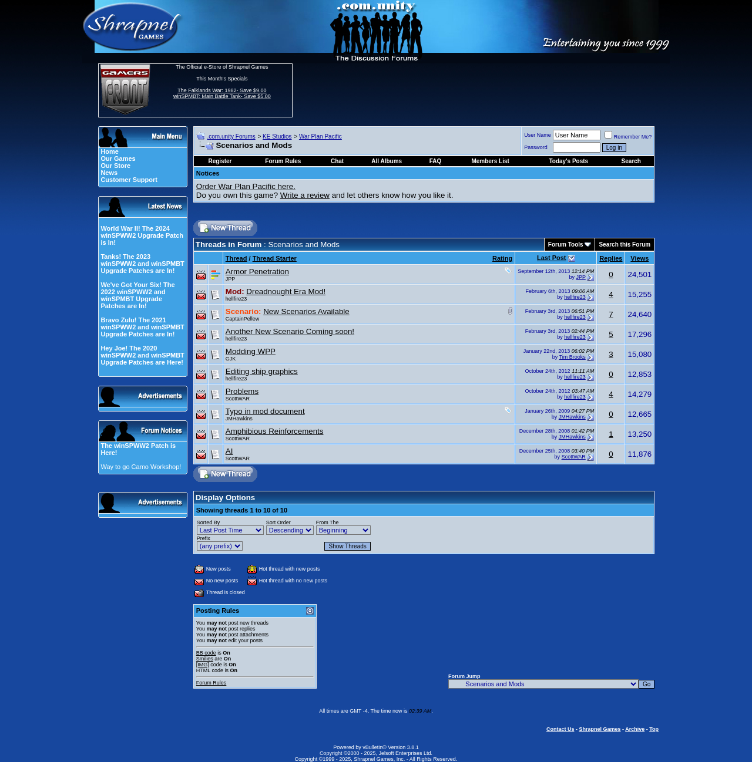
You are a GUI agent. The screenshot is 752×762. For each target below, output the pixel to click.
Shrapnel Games (599, 729)
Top (654, 729)
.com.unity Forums (231, 136)
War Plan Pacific (320, 136)
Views (639, 258)
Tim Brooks (572, 357)
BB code (206, 653)
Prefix (203, 538)
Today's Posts (568, 161)
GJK (231, 359)
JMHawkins (239, 419)
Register (219, 161)
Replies (610, 258)
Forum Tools (565, 244)
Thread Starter (275, 258)
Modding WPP (251, 351)
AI (229, 451)
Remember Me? (628, 137)
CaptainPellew (243, 319)
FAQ (435, 161)
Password (536, 147)
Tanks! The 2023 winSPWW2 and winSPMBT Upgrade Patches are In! (142, 263)
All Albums (386, 161)
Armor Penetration (257, 271)
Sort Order (278, 522)
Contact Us (560, 729)
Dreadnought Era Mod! (285, 291)
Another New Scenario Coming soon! (290, 331)
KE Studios (277, 136)
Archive (634, 729)
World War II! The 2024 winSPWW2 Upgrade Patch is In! (141, 235)
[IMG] (202, 664)
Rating (502, 258)
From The (327, 522)
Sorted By (208, 522)
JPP (231, 279)
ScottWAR (238, 399)
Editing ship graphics (262, 371)
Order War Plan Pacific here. (246, 186)
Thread (236, 258)
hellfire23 (236, 299)
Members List (490, 161)
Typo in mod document (265, 411)
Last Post (551, 257)
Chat (337, 161)
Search (631, 161)
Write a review (305, 195)
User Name (537, 135)
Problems (242, 391)
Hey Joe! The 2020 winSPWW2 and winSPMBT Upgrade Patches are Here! (142, 355)
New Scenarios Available (306, 311)
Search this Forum (624, 244)
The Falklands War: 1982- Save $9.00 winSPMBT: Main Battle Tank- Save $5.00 (222, 93)
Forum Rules (211, 683)
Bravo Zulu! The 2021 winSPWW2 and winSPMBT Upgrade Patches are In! (142, 327)
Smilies (204, 659)
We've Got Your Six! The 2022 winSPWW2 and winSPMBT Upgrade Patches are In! (137, 295)
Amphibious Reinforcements (275, 431)
